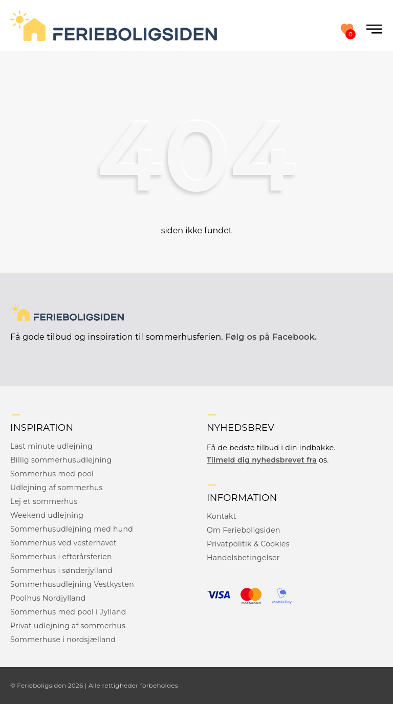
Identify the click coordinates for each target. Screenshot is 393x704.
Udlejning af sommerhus (56, 487)
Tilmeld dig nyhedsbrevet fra (262, 460)
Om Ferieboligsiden (243, 530)
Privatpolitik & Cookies (248, 543)
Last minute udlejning (51, 446)
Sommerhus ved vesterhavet (63, 542)
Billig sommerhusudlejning (61, 460)
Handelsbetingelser (243, 557)
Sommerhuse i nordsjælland (63, 639)
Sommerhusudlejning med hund (71, 529)
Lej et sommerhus (44, 501)
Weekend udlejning (46, 515)
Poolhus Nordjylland (47, 598)
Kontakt (221, 516)
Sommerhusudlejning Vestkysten (72, 584)
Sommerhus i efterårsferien (61, 556)
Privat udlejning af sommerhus (67, 625)
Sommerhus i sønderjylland (61, 570)
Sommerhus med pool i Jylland (68, 612)
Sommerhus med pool (52, 473)
